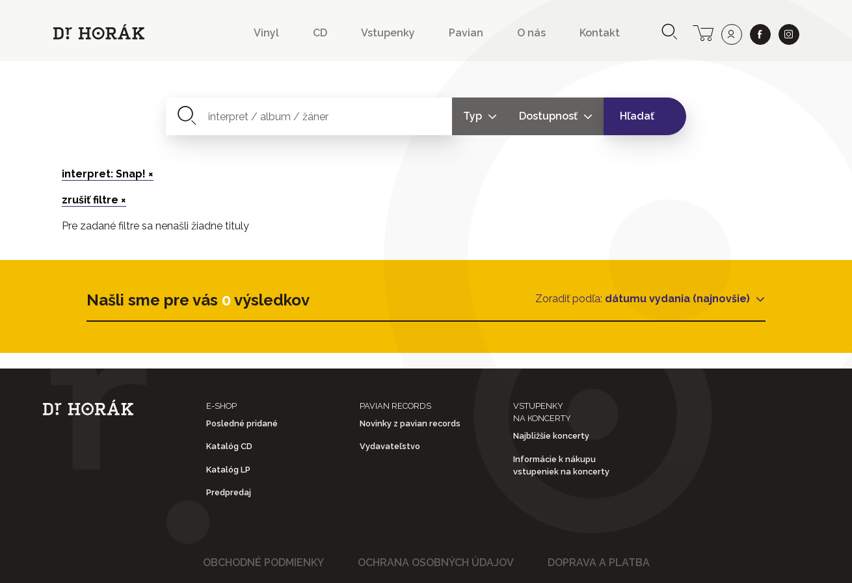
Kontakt (599, 33)
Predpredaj (228, 492)
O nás (531, 33)
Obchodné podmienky (263, 562)
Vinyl (266, 33)
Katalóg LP (228, 469)
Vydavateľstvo (390, 446)
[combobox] (309, 116)
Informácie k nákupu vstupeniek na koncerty (561, 465)
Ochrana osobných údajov (436, 562)
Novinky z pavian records (410, 423)
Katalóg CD (229, 446)
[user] (731, 34)
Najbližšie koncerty (551, 436)
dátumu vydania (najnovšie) (678, 298)
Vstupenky (388, 33)
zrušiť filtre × (94, 200)
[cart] (703, 31)
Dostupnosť (549, 116)
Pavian (466, 33)
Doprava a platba (599, 562)
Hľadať (637, 116)
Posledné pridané (242, 423)
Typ (474, 116)
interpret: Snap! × (107, 174)
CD (320, 33)
